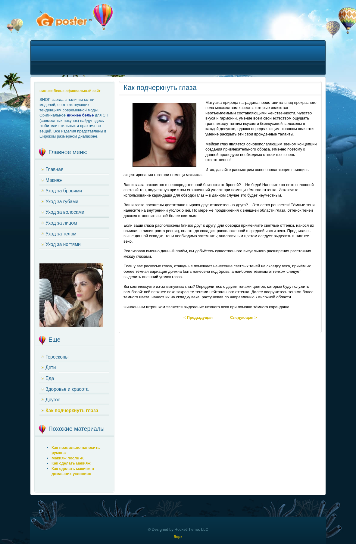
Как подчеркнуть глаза (160, 88)
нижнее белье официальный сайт (70, 91)
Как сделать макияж (71, 463)
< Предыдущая (198, 317)
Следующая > (243, 317)
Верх (177, 537)
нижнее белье (80, 115)
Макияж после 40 (68, 458)
